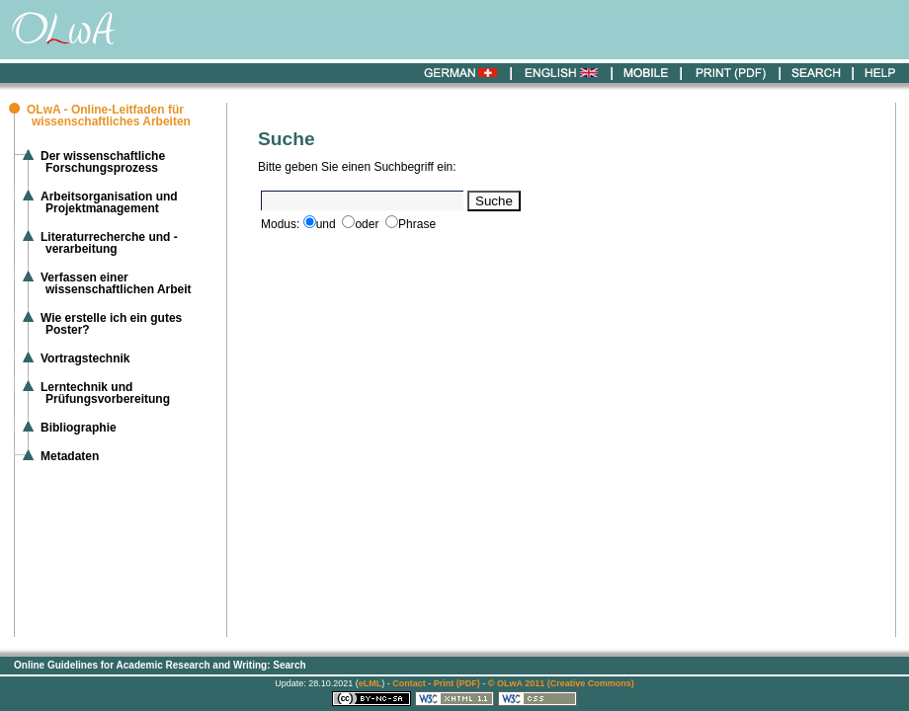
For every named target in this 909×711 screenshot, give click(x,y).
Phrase (417, 224)
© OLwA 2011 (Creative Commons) (561, 683)
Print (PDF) (457, 683)
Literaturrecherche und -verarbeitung (109, 243)
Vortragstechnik (85, 358)
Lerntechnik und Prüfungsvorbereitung (105, 393)
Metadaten (70, 456)
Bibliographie (79, 427)
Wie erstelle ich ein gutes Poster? (111, 324)
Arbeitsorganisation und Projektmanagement (109, 202)
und (326, 224)
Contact (409, 683)
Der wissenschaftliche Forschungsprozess (103, 162)
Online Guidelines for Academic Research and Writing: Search (160, 665)
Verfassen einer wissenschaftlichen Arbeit (116, 283)
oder (366, 224)
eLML (370, 683)
